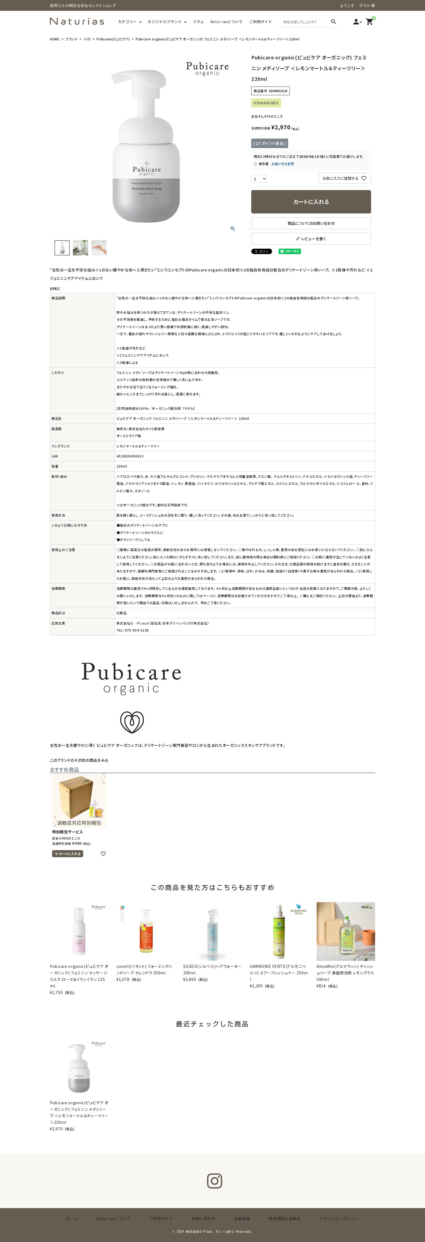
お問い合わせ (203, 1218)
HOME (55, 39)
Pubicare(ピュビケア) (113, 39)
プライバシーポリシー (316, 1218)
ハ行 (87, 39)
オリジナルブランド (165, 22)
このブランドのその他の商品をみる (79, 760)
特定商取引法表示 (269, 1218)
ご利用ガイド (260, 22)
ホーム (95, 1218)
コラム (198, 22)
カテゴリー (127, 22)
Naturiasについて (227, 22)
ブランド (72, 39)
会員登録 (234, 1218)
